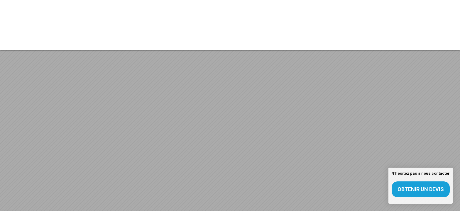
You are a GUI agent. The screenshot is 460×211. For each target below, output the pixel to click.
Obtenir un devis (421, 189)
